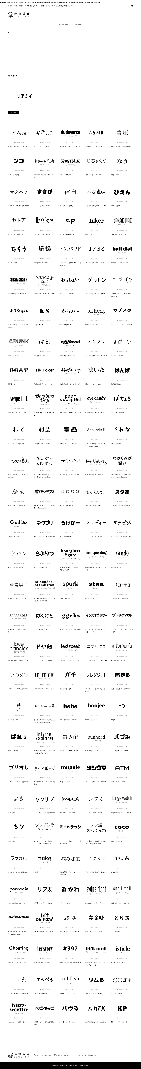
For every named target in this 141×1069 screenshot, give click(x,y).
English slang (78, 24)
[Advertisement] (70, 54)
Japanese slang (63, 24)
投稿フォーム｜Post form (42, 1055)
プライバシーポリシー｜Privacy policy (85, 1055)
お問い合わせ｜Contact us (61, 1055)
